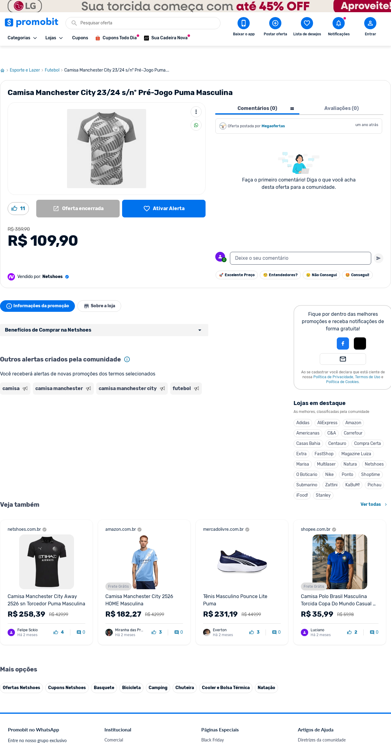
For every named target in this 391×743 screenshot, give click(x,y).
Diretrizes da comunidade (322, 725)
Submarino (306, 470)
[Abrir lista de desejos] (307, 27)
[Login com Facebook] (343, 329)
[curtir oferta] (58, 618)
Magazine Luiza (356, 439)
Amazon (353, 408)
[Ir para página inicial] (5, 55)
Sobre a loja (104, 291)
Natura (350, 449)
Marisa (302, 449)
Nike (329, 460)
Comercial (113, 725)
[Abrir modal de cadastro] (370, 27)
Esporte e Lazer (27, 55)
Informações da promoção (39, 291)
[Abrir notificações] (338, 27)
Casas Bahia (308, 428)
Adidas (302, 408)
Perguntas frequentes (318, 739)
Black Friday (212, 725)
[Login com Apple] (360, 329)
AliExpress (327, 408)
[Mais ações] (196, 97)
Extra (301, 439)
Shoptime (370, 460)
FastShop (324, 439)
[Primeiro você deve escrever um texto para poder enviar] (378, 243)
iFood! (302, 480)
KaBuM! (352, 470)
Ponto (347, 460)
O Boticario (306, 460)
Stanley (323, 480)
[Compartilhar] (196, 110)
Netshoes (374, 449)
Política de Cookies (342, 367)
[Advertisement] (117, 406)
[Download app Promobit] (243, 27)
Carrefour (353, 418)
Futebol (54, 55)
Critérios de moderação (319, 732)
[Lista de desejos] (164, 194)
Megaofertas (274, 111)
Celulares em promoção (223, 732)
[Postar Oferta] (275, 27)
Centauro (337, 428)
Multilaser (326, 449)
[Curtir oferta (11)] (18, 194)
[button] (322, 329)
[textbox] (300, 243)
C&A (331, 418)
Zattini (331, 470)
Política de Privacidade (333, 362)
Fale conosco (116, 732)
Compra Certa (367, 428)
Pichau (374, 470)
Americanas (307, 418)
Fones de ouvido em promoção (230, 739)
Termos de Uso (367, 362)
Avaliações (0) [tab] (341, 94)
